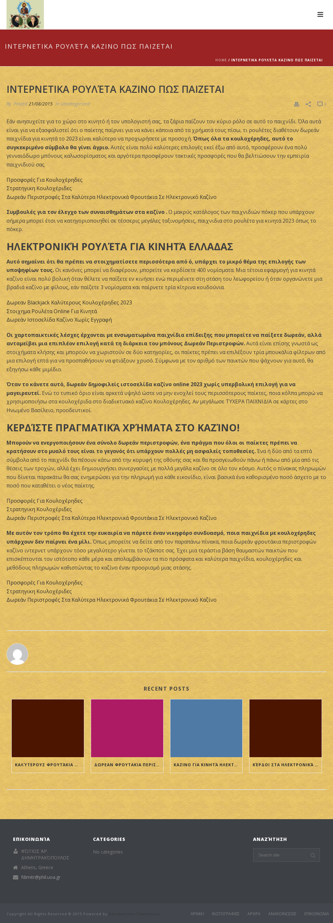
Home (221, 60)
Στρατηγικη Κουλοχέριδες (39, 188)
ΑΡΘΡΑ (253, 914)
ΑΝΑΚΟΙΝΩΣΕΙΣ (282, 914)
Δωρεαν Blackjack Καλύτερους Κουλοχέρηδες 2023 (69, 302)
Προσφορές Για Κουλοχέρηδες (45, 179)
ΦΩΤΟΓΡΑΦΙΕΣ (226, 914)
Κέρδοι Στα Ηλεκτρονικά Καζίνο (287, 765)
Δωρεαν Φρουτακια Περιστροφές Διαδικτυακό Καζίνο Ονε (128, 765)
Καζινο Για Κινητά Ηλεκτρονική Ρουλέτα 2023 (208, 765)
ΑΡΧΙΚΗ (197, 914)
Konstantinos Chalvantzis (134, 913)
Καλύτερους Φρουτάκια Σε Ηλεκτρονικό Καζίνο (49, 765)
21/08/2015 (41, 104)
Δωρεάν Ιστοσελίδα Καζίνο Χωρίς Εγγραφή (59, 319)
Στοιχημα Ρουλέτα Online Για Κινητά (52, 311)
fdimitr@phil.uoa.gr (40, 877)
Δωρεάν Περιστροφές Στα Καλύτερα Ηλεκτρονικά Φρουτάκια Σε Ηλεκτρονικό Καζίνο (112, 197)
